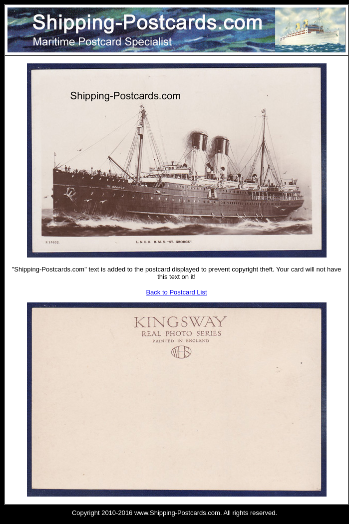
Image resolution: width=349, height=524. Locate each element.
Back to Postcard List (176, 292)
